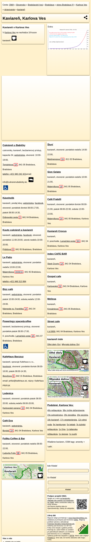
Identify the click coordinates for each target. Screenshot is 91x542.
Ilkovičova (9, 376)
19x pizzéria (82, 415)
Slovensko (21, 5)
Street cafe (53, 321)
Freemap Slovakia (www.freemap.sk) (60, 524)
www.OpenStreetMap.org (77, 518)
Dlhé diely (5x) (54, 344)
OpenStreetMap (36, 138)
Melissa (51, 299)
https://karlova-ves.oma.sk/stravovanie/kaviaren (73, 138)
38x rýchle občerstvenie (73, 410)
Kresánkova (55, 308)
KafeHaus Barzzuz (13, 356)
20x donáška (70, 415)
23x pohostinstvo (55, 415)
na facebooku (65, 498)
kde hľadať (52, 466)
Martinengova (56, 159)
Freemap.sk (49, 138)
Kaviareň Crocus (57, 231)
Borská (8, 430)
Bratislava (49, 5)
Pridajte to (51, 538)
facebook (39, 203)
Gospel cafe (54, 276)
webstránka (19, 155)
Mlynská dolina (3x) (71, 344)
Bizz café (8, 289)
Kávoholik (8, 198)
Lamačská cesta (25, 335)
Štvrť (50, 144)
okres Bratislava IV (65, 5)
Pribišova (8, 249)
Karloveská (54, 286)
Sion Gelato (54, 172)
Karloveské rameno (14, 408)
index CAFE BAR (57, 253)
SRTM (71, 536)
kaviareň (21, 10)
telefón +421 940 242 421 (14, 174)
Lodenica (8, 393)
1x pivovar (63, 434)
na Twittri (50, 502)
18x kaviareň (53, 420)
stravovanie (9, 10)
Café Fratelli (54, 199)
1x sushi (73, 434)
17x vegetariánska (68, 420)
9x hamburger (59, 425)
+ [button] (6, 80)
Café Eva (8, 420)
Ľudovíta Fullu (11, 453)
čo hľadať (51, 477)
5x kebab (71, 425)
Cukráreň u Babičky (14, 145)
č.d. (51, 331)
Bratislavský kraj (35, 5)
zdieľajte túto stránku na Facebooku (60, 500)
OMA (11, 5)
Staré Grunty (55, 263)
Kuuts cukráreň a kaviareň (18, 230)
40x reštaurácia (54, 410)
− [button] (6, 84)
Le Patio (7, 257)
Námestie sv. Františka (15, 308)
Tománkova (10, 164)
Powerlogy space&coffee (17, 321)
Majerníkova (13, 271)
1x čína (62, 429)
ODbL (76, 520)
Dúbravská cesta (12, 217)
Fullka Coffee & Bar (14, 438)
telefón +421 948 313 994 (14, 281)
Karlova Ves (81, 5)
